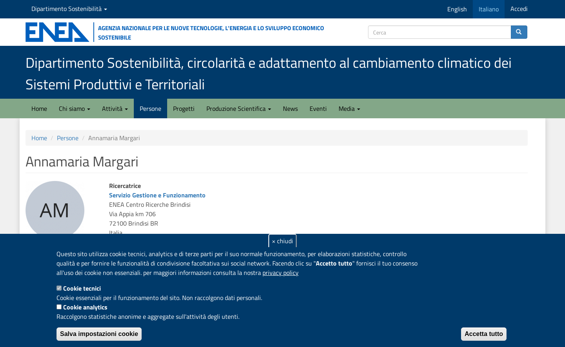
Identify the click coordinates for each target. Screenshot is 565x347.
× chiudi (282, 241)
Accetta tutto (484, 334)
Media (349, 108)
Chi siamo (74, 108)
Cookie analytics (85, 307)
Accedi (519, 8)
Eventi (318, 108)
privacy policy (280, 272)
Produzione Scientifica (238, 108)
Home (39, 108)
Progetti (184, 108)
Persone (150, 108)
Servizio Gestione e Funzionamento (157, 195)
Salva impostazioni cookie (99, 334)
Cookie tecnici (82, 288)
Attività (115, 108)
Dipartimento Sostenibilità (69, 8)
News (290, 108)
